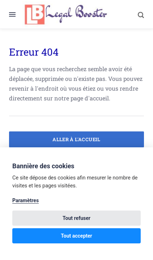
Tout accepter (76, 236)
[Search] (137, 14)
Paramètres (25, 200)
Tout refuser (76, 218)
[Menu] (15, 14)
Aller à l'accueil (76, 139)
